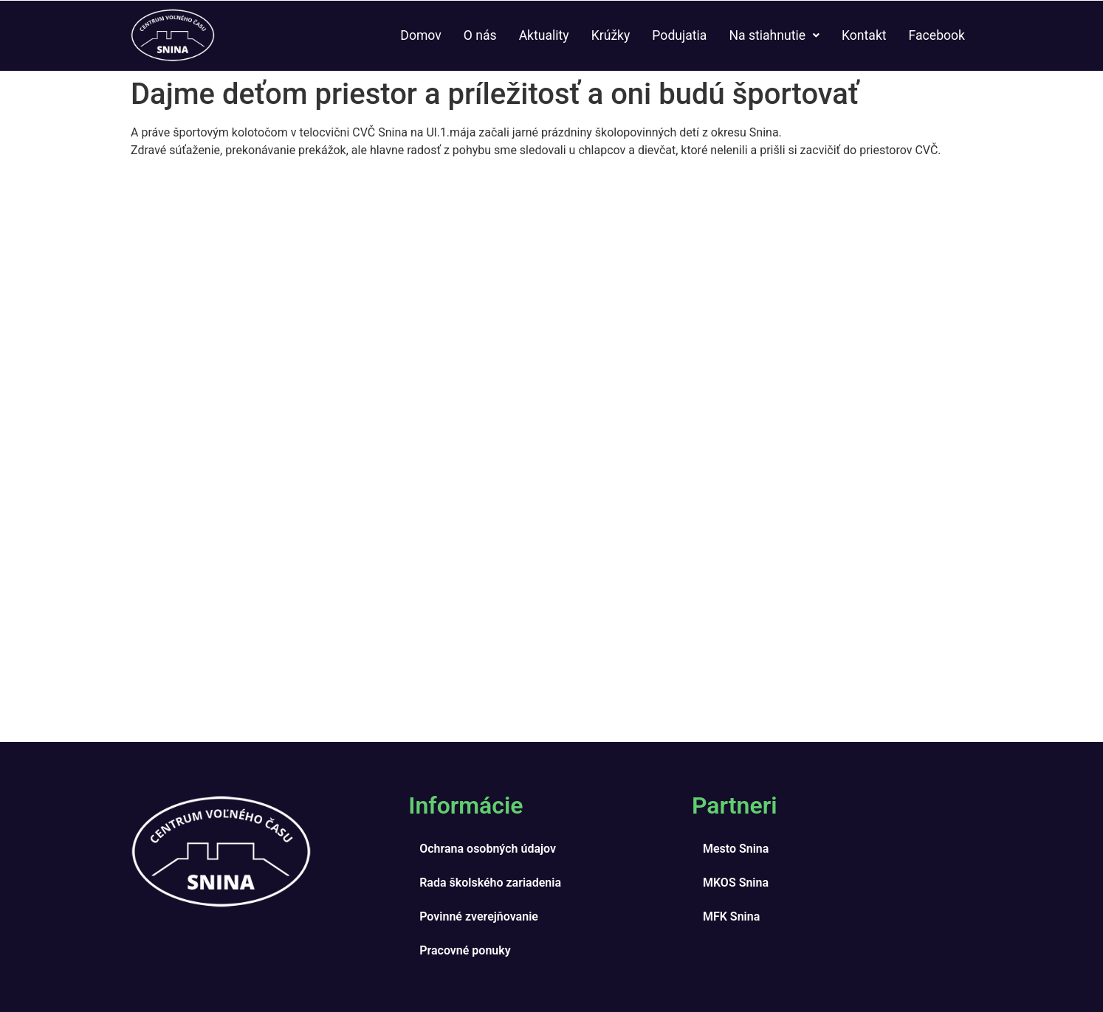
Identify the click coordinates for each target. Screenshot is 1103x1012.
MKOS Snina (736, 883)
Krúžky (610, 35)
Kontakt (864, 35)
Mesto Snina (736, 849)
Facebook (937, 35)
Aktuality (544, 35)
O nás (480, 35)
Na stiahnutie (774, 35)
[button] (774, 36)
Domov (420, 35)
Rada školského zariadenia (490, 883)
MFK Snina (731, 916)
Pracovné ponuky (464, 950)
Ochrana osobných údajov (487, 849)
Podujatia (679, 35)
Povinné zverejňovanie (478, 916)
